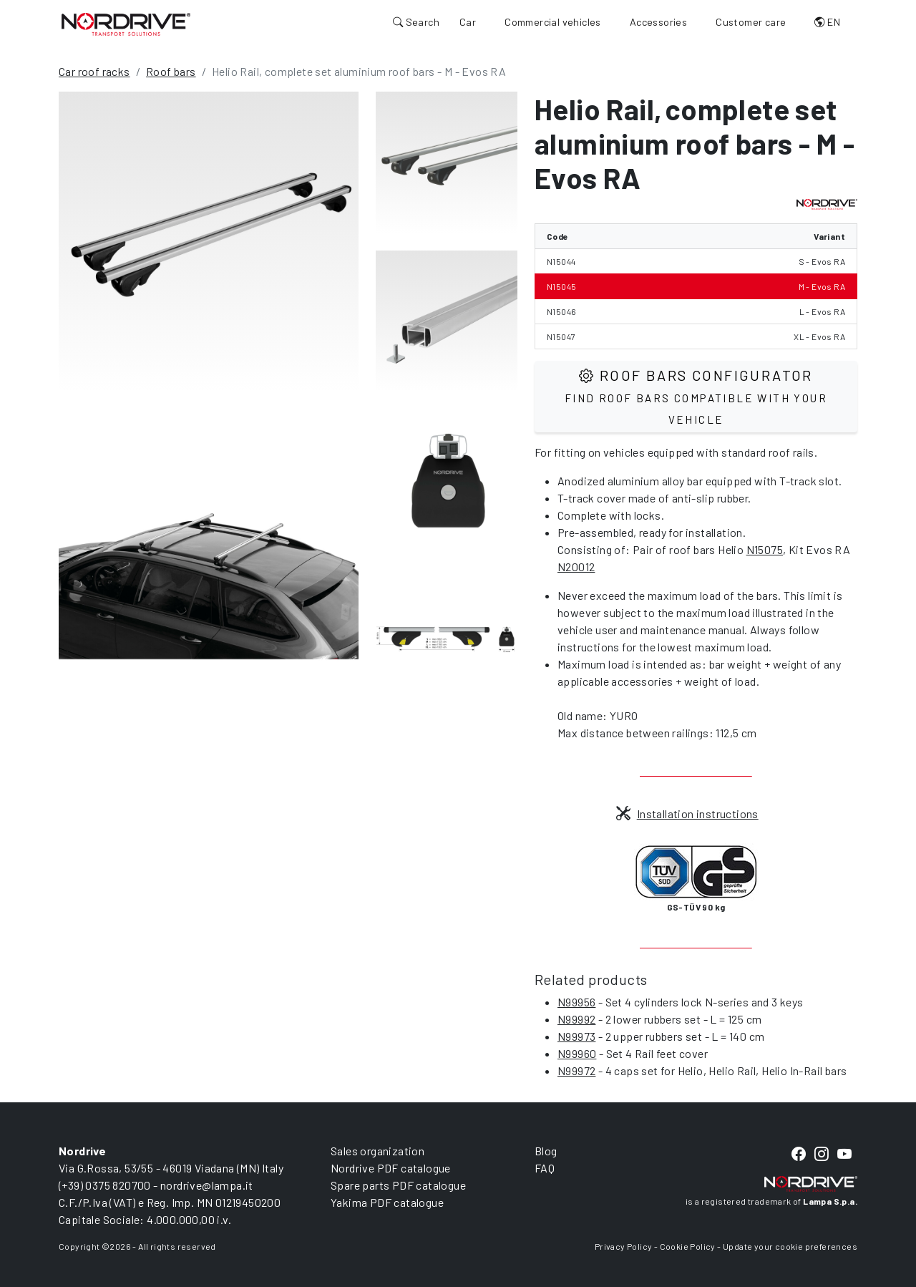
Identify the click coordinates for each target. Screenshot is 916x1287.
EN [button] (827, 22)
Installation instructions (687, 813)
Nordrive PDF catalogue (391, 1168)
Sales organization (377, 1150)
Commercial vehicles (553, 22)
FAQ (545, 1168)
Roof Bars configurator (696, 396)
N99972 (576, 1070)
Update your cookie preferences (790, 1246)
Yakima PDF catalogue (387, 1202)
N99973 (576, 1036)
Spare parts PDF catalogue (398, 1185)
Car (467, 22)
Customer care (751, 22)
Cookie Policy (688, 1246)
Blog (546, 1150)
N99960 (576, 1053)
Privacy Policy (624, 1246)
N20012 (576, 566)
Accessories (658, 22)
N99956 (576, 1002)
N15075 (764, 549)
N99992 (576, 1019)
